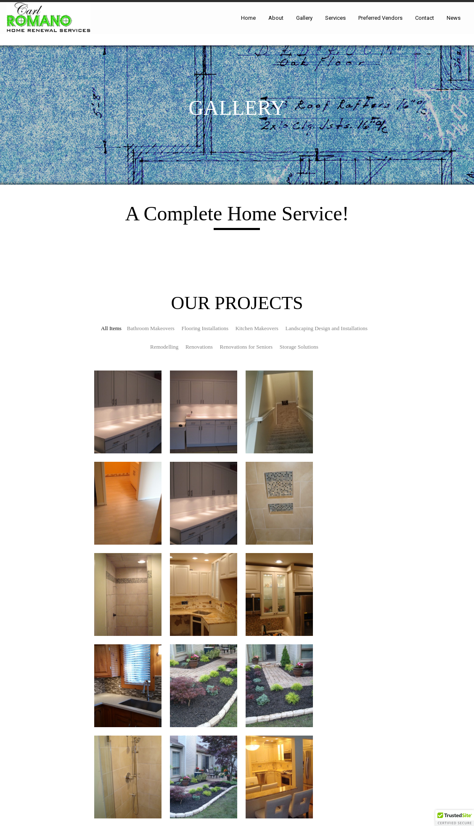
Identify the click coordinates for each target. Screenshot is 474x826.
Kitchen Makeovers (257, 328)
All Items (111, 328)
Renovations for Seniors (246, 347)
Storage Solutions (299, 347)
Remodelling (164, 347)
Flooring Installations (205, 328)
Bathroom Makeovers (151, 328)
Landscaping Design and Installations (327, 328)
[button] (454, 818)
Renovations (199, 347)
